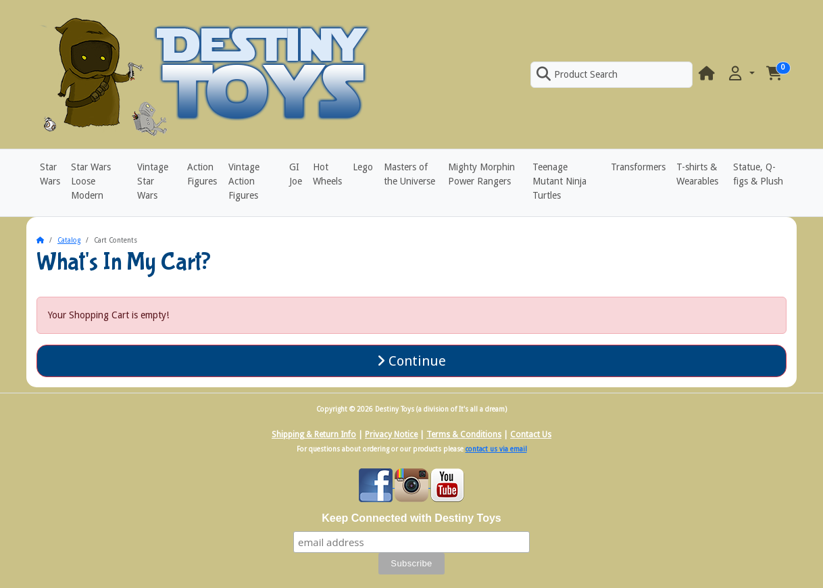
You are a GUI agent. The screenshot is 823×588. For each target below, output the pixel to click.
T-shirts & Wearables (697, 174)
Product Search (577, 74)
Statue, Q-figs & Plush (758, 174)
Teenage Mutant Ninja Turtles (559, 181)
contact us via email (496, 449)
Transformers (638, 167)
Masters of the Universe (409, 174)
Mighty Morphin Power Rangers (481, 174)
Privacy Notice (391, 434)
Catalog (68, 240)
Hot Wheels (327, 174)
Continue (411, 361)
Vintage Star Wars (152, 181)
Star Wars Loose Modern (91, 181)
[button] (740, 74)
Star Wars (50, 174)
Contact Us (530, 434)
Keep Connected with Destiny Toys (411, 518)
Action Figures (202, 174)
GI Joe (295, 174)
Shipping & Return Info (314, 434)
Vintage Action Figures (243, 181)
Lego (363, 167)
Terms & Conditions (463, 434)
